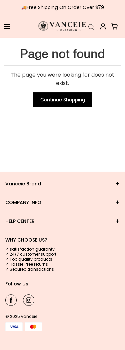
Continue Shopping (62, 99)
